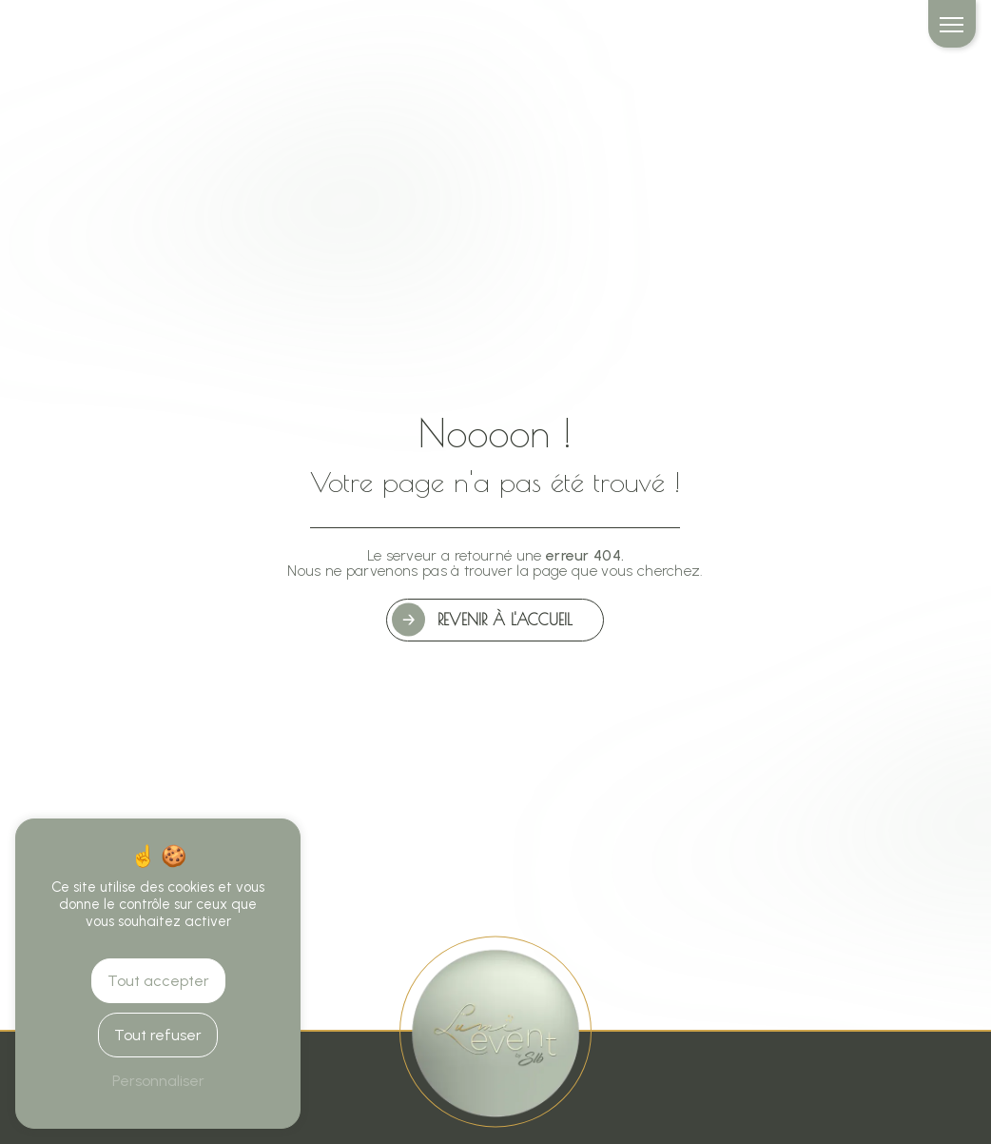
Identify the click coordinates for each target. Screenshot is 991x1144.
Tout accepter (158, 981)
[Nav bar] (952, 24)
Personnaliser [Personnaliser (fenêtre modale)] (158, 1081)
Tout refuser (158, 1035)
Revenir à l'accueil (505, 619)
